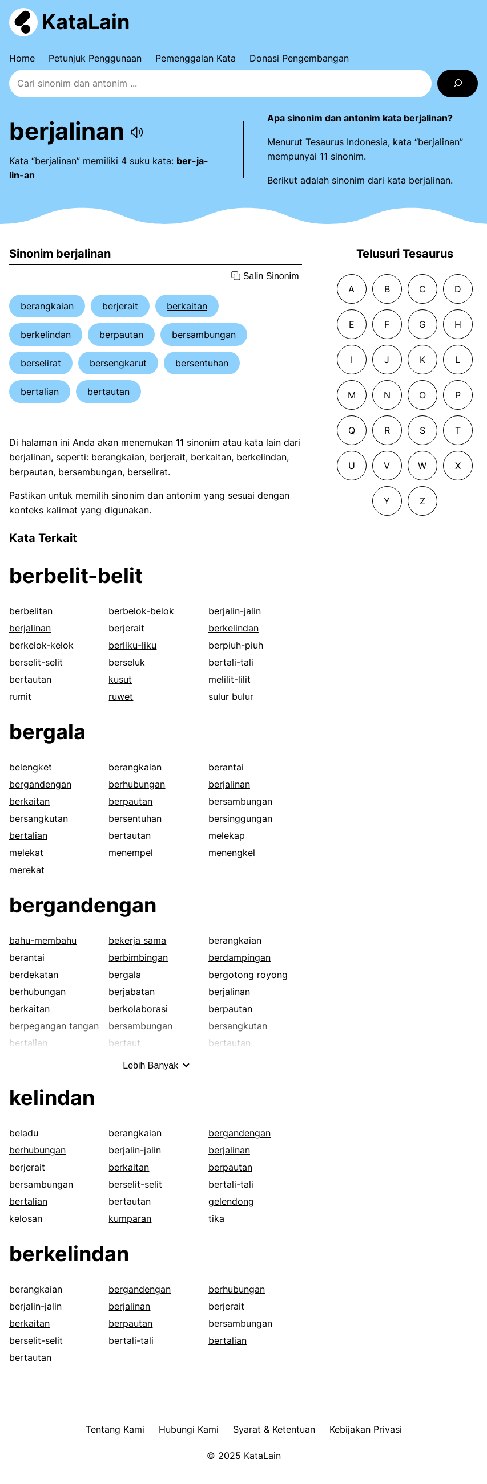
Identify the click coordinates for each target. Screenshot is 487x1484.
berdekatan (33, 974)
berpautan (121, 334)
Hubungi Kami (189, 1429)
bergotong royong (248, 974)
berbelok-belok (141, 611)
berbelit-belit (76, 575)
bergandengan (40, 784)
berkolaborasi (138, 1008)
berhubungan (136, 784)
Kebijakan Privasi (365, 1429)
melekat (26, 852)
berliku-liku (132, 645)
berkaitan (187, 306)
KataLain (86, 21)
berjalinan (30, 628)
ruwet (120, 696)
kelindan (52, 1097)
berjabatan (131, 991)
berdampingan (239, 957)
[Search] (457, 83)
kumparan (129, 1218)
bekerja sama (137, 940)
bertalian (40, 391)
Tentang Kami (115, 1429)
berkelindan (46, 334)
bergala (47, 731)
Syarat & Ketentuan (274, 1429)
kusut (120, 679)
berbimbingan (138, 957)
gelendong (231, 1201)
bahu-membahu (43, 940)
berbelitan (31, 611)
